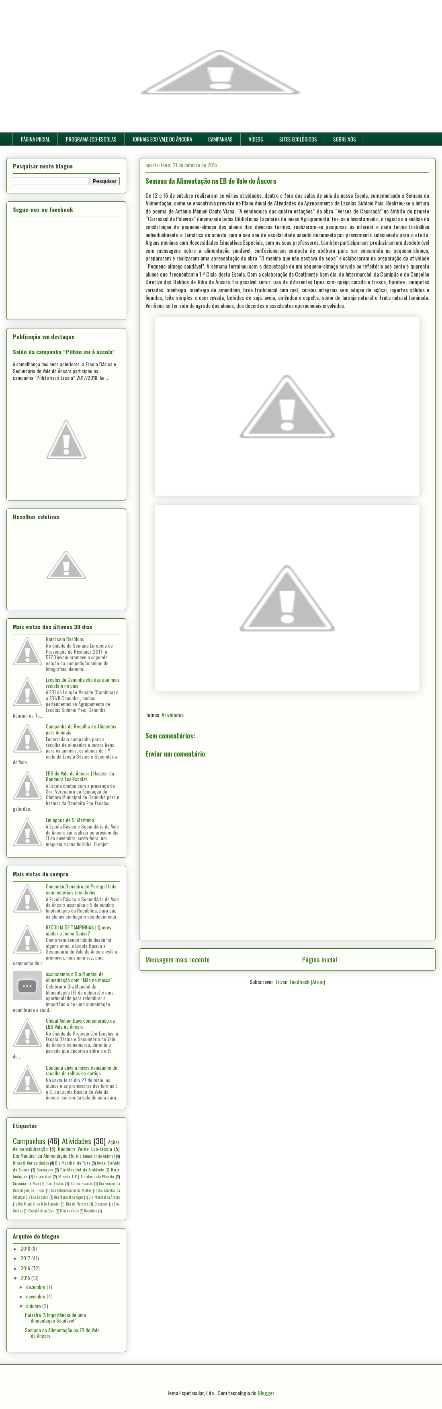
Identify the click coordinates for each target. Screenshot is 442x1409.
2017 (25, 1258)
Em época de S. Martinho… (71, 819)
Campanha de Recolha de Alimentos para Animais (81, 729)
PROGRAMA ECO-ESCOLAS (91, 139)
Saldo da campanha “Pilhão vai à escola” (64, 351)
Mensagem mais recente (177, 959)
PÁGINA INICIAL (35, 139)
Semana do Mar (26, 1183)
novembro (36, 1296)
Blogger (266, 1392)
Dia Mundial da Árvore (104, 1197)
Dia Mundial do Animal (95, 1156)
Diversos (101, 1204)
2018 (25, 1248)
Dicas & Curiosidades (31, 1162)
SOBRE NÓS (344, 139)
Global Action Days (41, 1211)
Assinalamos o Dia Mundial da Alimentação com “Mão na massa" (79, 976)
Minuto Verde (69, 1211)
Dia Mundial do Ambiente (82, 1169)
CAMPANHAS (220, 139)
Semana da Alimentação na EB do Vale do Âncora (62, 1333)
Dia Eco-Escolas (81, 1183)
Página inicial (319, 959)
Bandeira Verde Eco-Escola (85, 1148)
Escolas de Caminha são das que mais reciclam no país (83, 682)
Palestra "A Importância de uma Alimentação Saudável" (55, 1317)
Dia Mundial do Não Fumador (38, 1204)
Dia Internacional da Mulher (71, 1190)
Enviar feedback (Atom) (300, 981)
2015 (25, 1277)
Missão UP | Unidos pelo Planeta (86, 1176)
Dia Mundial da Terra (72, 1162)
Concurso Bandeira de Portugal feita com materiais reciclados (81, 889)
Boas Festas (54, 1183)
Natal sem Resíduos (65, 639)
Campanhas (29, 1140)
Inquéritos (42, 1176)
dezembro (36, 1286)
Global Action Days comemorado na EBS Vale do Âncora (80, 1023)
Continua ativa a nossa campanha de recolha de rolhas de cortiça (81, 1070)
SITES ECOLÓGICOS (298, 139)
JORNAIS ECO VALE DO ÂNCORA (162, 139)
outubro (34, 1305)
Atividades (173, 714)
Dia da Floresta (77, 1204)
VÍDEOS (256, 139)
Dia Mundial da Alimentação (40, 1155)
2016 (25, 1268)
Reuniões (90, 1211)
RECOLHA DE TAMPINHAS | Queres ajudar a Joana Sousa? (78, 930)
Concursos (45, 1169)
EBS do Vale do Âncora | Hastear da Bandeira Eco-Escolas (80, 776)
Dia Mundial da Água (68, 1197)
